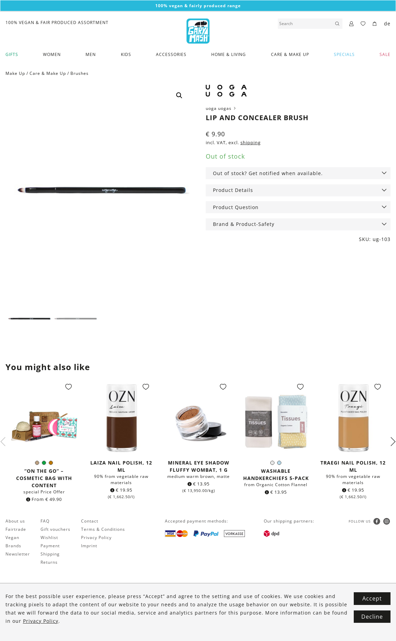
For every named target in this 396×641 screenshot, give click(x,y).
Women (52, 54)
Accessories (171, 54)
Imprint (89, 546)
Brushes (79, 73)
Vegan (12, 538)
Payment (50, 546)
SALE (385, 54)
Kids (126, 54)
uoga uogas (221, 108)
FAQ (45, 521)
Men (91, 54)
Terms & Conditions (103, 530)
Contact (89, 521)
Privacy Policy (96, 538)
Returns (49, 562)
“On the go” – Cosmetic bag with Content (44, 478)
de (387, 23)
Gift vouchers (55, 530)
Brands (13, 546)
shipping (250, 143)
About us (15, 521)
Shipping (50, 554)
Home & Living (228, 54)
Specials (344, 54)
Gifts (11, 54)
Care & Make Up (290, 54)
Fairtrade (15, 530)
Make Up (15, 73)
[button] (179, 95)
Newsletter (17, 554)
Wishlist (49, 538)
